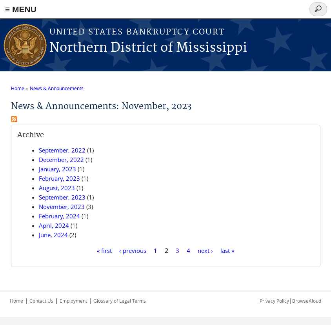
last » (227, 250)
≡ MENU (20, 9)
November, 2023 (62, 207)
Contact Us (41, 301)
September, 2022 (62, 150)
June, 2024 (53, 235)
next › (205, 250)
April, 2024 (54, 225)
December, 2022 (61, 159)
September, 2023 (62, 197)
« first (104, 250)
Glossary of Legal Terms (119, 301)
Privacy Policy (274, 301)
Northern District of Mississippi (148, 48)
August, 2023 (57, 188)
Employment (73, 301)
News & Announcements (57, 88)
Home (17, 88)
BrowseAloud (306, 301)
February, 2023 (59, 178)
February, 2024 (59, 216)
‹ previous (132, 250)
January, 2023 (57, 169)
